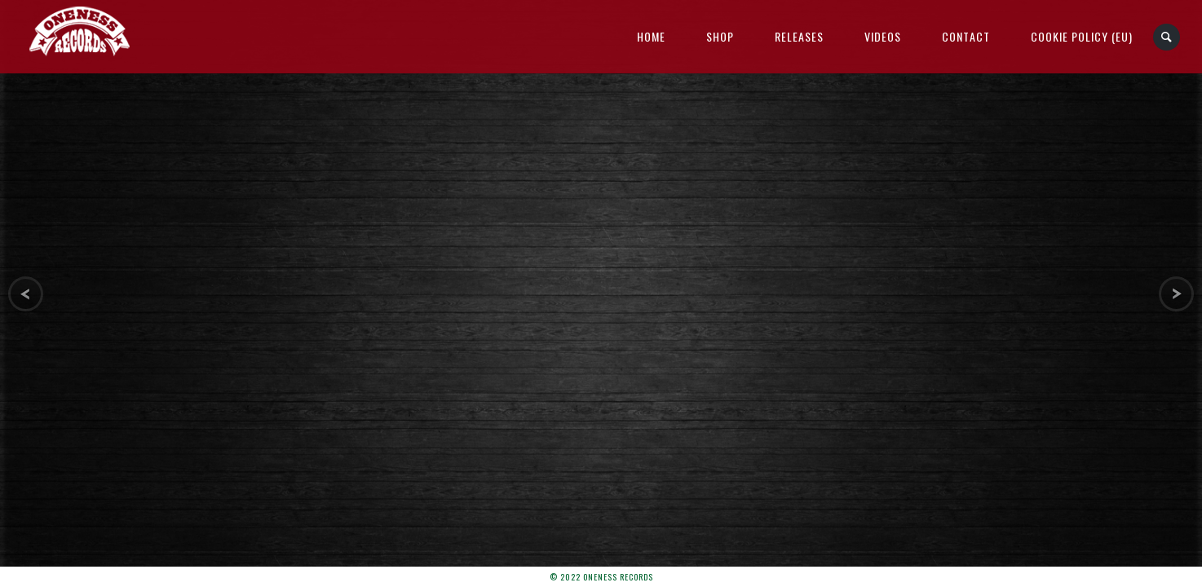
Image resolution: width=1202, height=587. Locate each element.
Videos (882, 36)
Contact (966, 36)
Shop (720, 36)
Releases (799, 36)
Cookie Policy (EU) (1082, 36)
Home (651, 36)
